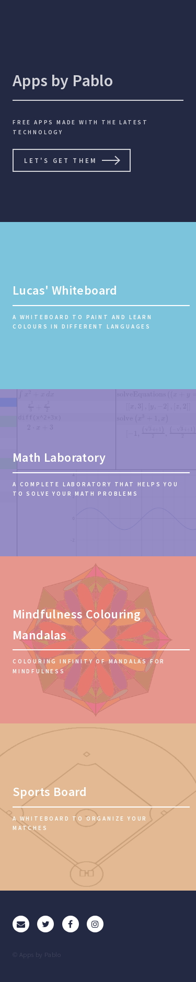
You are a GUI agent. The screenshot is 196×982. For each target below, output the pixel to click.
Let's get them (60, 160)
